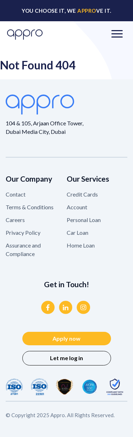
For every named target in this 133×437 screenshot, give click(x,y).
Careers (15, 219)
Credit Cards (82, 194)
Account (77, 207)
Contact (16, 194)
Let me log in (66, 357)
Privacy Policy (23, 232)
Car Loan (77, 232)
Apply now (66, 338)
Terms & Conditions (30, 207)
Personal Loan (84, 219)
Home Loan (81, 245)
